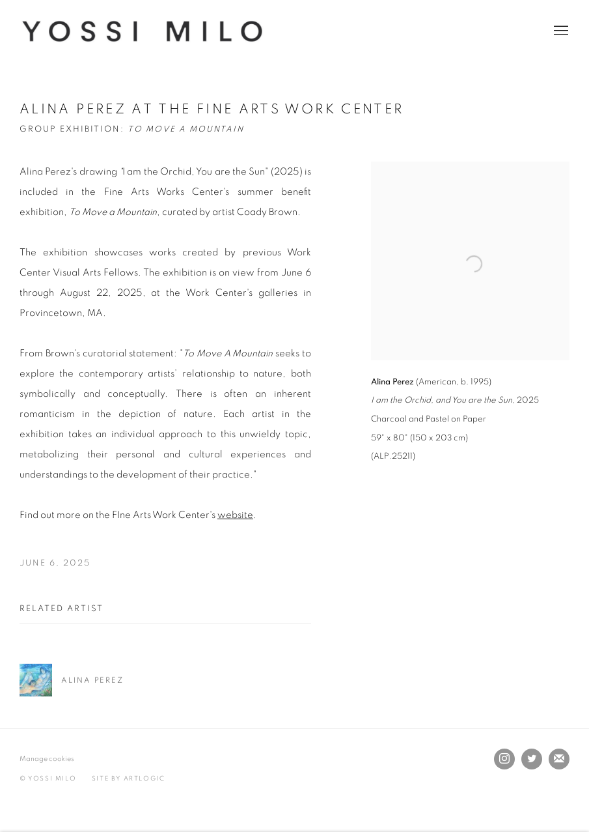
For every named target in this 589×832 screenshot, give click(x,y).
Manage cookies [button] (47, 758)
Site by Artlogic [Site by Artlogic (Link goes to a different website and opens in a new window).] (128, 778)
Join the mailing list (559, 759)
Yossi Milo (143, 31)
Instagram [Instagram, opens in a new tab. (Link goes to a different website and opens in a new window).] (504, 759)
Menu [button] (559, 31)
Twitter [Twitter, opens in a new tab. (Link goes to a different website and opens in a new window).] (531, 759)
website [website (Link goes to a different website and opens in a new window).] (235, 515)
